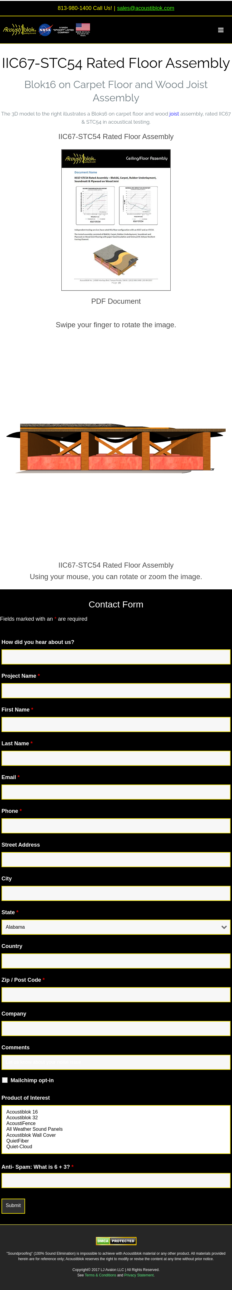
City (7, 879)
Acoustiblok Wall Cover (116, 1135)
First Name (17, 710)
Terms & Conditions (101, 1275)
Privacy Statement (138, 1275)
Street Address (21, 845)
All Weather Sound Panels (116, 1129)
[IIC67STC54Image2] (116, 152)
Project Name (21, 676)
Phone (12, 811)
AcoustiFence (116, 1124)
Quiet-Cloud (116, 1147)
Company (14, 1014)
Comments (16, 1047)
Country (12, 946)
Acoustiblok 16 (116, 1112)
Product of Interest (26, 1098)
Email (11, 777)
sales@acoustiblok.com (145, 8)
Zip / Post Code (23, 980)
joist (174, 114)
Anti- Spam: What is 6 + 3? (38, 1167)
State (10, 912)
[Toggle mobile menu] (224, 30)
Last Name (17, 743)
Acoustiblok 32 (116, 1118)
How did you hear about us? (38, 642)
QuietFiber (116, 1141)
